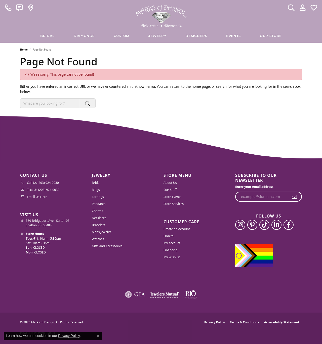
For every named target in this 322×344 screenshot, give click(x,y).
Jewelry (157, 36)
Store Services (174, 204)
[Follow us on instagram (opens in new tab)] (240, 225)
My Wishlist (172, 257)
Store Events (172, 197)
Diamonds (84, 36)
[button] (291, 8)
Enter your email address (254, 187)
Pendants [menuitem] (98, 204)
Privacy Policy (214, 322)
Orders (169, 236)
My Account (172, 243)
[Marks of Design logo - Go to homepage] (161, 15)
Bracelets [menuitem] (98, 225)
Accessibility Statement (281, 322)
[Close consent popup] (97, 335)
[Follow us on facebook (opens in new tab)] (289, 225)
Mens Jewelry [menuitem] (101, 232)
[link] (8, 8)
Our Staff (170, 190)
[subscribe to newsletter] (294, 196)
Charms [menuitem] (97, 211)
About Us (170, 183)
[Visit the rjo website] (190, 294)
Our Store (271, 36)
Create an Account (177, 229)
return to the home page (190, 86)
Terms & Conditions (244, 322)
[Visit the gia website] (135, 294)
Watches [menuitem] (98, 239)
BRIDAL (47, 36)
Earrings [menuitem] (98, 197)
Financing (171, 250)
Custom (121, 36)
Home (24, 49)
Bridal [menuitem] (96, 183)
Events (233, 36)
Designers (196, 36)
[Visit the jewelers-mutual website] (164, 294)
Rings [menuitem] (96, 190)
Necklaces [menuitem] (99, 218)
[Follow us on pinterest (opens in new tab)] (252, 225)
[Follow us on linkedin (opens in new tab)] (276, 225)
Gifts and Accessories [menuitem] (107, 246)
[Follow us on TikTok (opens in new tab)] (264, 225)
